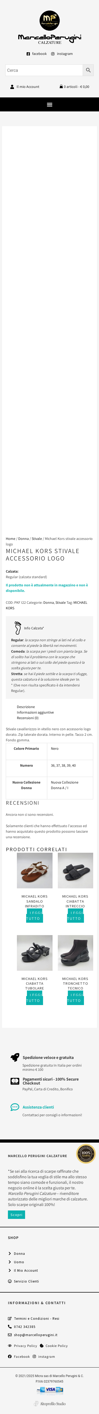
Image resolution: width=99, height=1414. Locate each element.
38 (63, 765)
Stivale (37, 538)
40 (74, 765)
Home (10, 538)
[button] (49, 104)
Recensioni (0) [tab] (28, 717)
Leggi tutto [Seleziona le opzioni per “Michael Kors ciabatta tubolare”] (34, 997)
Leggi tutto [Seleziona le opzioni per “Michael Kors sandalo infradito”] (34, 915)
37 (58, 765)
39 (68, 765)
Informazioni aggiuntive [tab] (35, 712)
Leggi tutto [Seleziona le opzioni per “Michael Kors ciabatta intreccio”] (75, 915)
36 (53, 765)
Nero (55, 748)
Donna (23, 538)
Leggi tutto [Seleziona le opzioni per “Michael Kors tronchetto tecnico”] (75, 997)
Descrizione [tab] (26, 706)
